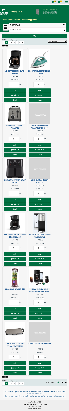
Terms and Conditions (29, 404)
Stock (15, 100)
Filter (34, 36)
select (64, 25)
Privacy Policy (42, 404)
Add (14, 90)
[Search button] (63, 29)
